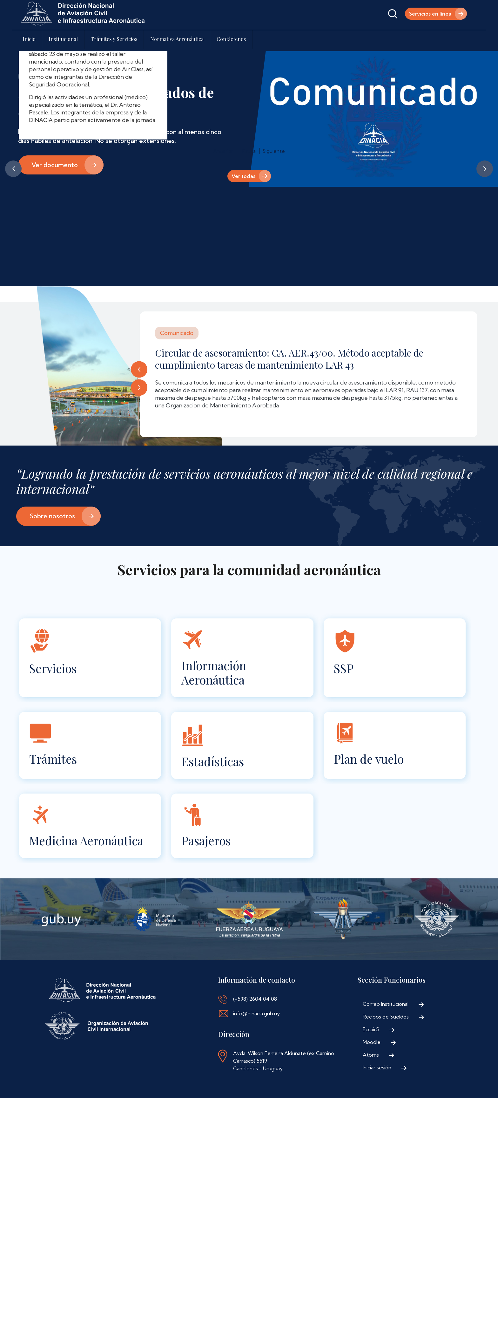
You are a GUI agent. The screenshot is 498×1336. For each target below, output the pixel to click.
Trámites (53, 759)
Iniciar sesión (377, 1067)
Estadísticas (212, 761)
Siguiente (484, 168)
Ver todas (243, 176)
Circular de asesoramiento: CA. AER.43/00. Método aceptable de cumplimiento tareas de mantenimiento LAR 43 (289, 358)
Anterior (13, 168)
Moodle (371, 1042)
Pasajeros (206, 840)
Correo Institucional (385, 1004)
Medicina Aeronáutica (86, 840)
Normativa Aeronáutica (177, 39)
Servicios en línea (430, 13)
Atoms (371, 1055)
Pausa (249, 151)
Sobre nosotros (52, 516)
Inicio (29, 39)
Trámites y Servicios (114, 39)
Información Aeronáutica (213, 672)
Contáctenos (231, 39)
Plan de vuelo (369, 759)
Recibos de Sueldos (386, 1016)
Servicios (53, 668)
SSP (343, 668)
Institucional (63, 39)
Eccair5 (371, 1029)
